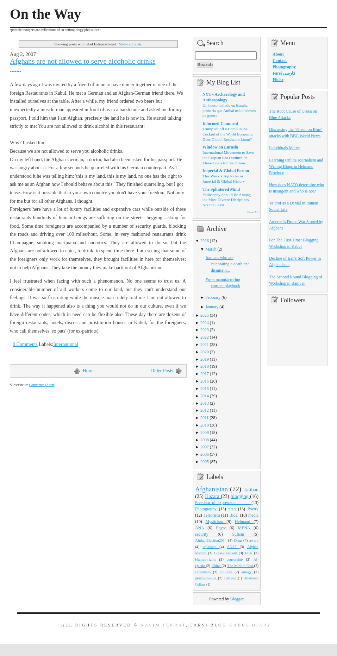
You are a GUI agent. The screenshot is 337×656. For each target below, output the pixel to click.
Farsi (249, 553)
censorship (236, 559)
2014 (204, 395)
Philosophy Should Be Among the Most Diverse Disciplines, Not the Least (226, 200)
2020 (204, 351)
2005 (204, 461)
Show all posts (130, 44)
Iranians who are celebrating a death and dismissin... (228, 264)
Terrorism (212, 515)
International (65, 344)
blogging (240, 496)
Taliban (250, 489)
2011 (204, 417)
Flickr (278, 79)
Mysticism (215, 521)
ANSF (233, 546)
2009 (204, 432)
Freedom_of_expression (223, 502)
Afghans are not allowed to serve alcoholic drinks (83, 61)
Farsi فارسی (284, 73)
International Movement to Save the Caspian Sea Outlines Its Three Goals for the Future (228, 157)
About (278, 54)
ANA (201, 527)
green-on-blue (206, 578)
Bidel (235, 515)
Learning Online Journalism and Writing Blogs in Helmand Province (296, 166)
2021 (204, 344)
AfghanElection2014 (211, 540)
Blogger (236, 599)
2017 (204, 373)
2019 (204, 359)
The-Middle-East (240, 565)
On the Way (45, 14)
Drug (238, 540)
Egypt (223, 527)
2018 (204, 366)
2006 (204, 454)
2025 (204, 315)
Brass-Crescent (226, 553)
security (206, 534)
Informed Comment (220, 123)
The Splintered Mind (221, 189)
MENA (246, 527)
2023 (204, 329)
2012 (204, 410)
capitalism (204, 572)
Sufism (243, 534)
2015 (204, 388)
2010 (204, 425)
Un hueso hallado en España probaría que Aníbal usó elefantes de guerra (229, 110)
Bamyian (231, 578)
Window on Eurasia (220, 147)
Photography (207, 508)
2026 (204, 240)
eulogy (248, 572)
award (253, 540)
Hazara (213, 496)
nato (233, 508)
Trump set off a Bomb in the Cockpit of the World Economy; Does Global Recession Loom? (227, 134)
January (211, 306)
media (253, 515)
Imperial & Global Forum (225, 170)
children (227, 572)
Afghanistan (212, 489)
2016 (204, 381)
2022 (204, 337)
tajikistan (210, 546)
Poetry (253, 508)
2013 (204, 403)
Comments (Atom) (42, 385)
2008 (204, 439)
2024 (204, 322)
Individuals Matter (284, 147)
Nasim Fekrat (163, 625)
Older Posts (162, 370)
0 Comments (25, 344)
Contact (280, 60)
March (210, 249)
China (216, 565)
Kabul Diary (251, 625)
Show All (252, 212)
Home (89, 370)
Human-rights (207, 559)
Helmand (244, 521)
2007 (204, 446)
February (212, 297)
